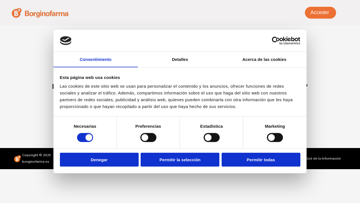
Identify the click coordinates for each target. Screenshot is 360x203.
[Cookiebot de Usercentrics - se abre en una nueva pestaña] (275, 40)
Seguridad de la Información (318, 158)
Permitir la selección (180, 160)
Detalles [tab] (180, 59)
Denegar (99, 160)
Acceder (319, 12)
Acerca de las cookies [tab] (264, 59)
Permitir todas (261, 160)
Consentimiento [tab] (96, 59)
